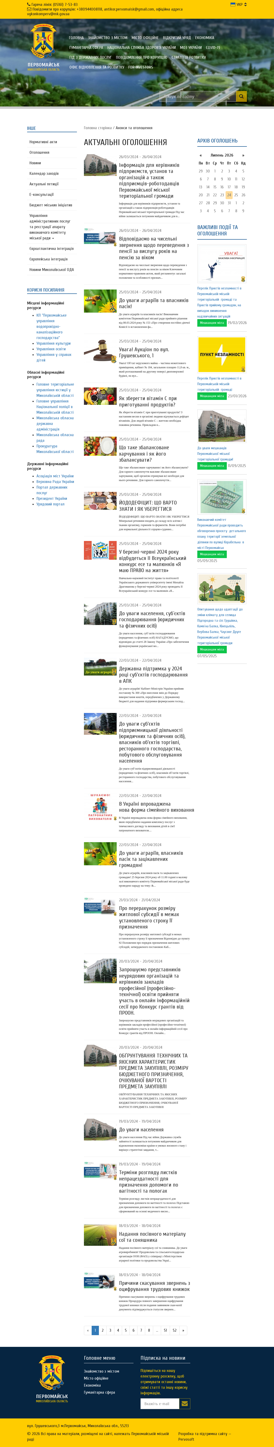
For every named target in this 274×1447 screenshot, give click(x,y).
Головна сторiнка (98, 127)
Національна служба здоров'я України (141, 47)
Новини (35, 163)
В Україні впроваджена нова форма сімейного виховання (156, 807)
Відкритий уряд (177, 37)
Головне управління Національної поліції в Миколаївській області (55, 407)
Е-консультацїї (41, 194)
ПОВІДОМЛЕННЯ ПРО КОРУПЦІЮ (141, 57)
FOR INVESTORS (140, 67)
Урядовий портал (50, 504)
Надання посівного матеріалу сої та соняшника (152, 1237)
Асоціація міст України (55, 476)
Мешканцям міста (212, 323)
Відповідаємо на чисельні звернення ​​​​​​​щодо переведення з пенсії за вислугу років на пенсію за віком (154, 248)
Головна (76, 37)
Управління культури (53, 343)
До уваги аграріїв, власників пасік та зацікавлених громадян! (151, 859)
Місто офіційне (145, 37)
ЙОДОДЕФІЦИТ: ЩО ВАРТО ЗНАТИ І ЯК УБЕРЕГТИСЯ (148, 506)
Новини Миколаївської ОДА (51, 269)
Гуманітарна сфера (86, 47)
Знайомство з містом (107, 37)
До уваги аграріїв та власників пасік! (153, 303)
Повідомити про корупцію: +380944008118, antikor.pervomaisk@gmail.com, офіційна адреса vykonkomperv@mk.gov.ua (105, 11)
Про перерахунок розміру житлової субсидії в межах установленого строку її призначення (149, 917)
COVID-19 (213, 47)
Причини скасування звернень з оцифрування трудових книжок (154, 1286)
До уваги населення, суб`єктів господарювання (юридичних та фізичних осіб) (152, 619)
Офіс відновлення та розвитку (96, 67)
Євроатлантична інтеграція (51, 248)
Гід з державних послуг (90, 57)
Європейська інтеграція (48, 259)
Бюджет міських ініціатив (50, 205)
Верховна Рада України (55, 481)
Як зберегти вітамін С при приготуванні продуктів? (148, 401)
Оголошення (39, 152)
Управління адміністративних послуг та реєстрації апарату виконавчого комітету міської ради (49, 227)
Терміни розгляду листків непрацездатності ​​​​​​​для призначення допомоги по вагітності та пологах (148, 1181)
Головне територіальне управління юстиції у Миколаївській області (55, 390)
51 (165, 1330)
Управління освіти (51, 349)
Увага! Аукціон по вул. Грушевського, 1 (144, 352)
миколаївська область (43, 67)
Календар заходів (44, 173)
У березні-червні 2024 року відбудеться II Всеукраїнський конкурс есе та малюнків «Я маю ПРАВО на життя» (152, 561)
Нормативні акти (43, 141)
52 (175, 1330)
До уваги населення (141, 1129)
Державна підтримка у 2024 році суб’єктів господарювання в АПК (153, 674)
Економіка (204, 37)
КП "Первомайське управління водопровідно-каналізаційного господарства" (51, 326)
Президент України (51, 498)
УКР (237, 4)
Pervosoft (186, 1439)
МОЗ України (191, 47)
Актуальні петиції (43, 184)
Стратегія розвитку (189, 57)
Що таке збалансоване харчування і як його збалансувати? (144, 453)
